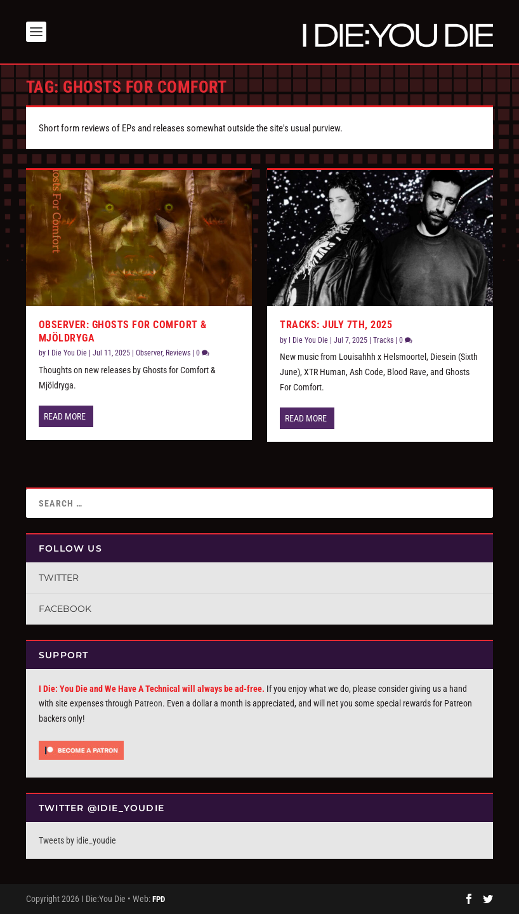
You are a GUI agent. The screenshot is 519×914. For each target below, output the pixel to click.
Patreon (148, 703)
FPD (158, 899)
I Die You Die (67, 352)
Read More (65, 416)
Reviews (178, 352)
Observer (149, 352)
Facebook (65, 608)
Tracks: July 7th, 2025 (336, 325)
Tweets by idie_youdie (77, 840)
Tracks (383, 340)
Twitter (59, 577)
